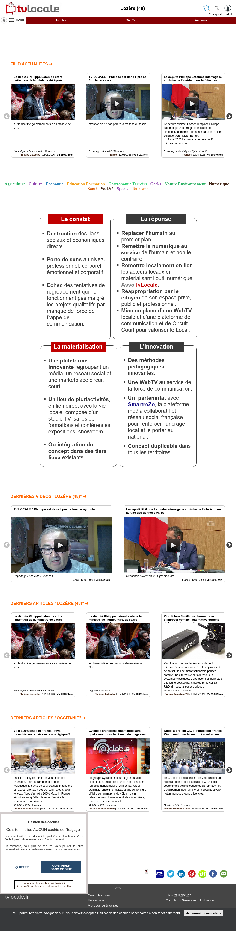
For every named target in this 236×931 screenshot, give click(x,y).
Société (107, 189)
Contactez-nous (99, 895)
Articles (61, 20)
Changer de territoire (221, 14)
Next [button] (229, 116)
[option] (43, 115)
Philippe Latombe (30, 154)
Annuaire (201, 20)
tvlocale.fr (17, 897)
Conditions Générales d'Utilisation (190, 900)
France (113, 154)
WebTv (130, 20)
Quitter (22, 867)
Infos (178, 895)
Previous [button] (6, 116)
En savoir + (96, 900)
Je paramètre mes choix (203, 913)
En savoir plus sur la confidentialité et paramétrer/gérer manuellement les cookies (44, 885)
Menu (20, 20)
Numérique (219, 184)
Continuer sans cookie (61, 867)
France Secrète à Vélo (177, 694)
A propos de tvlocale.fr (104, 905)
